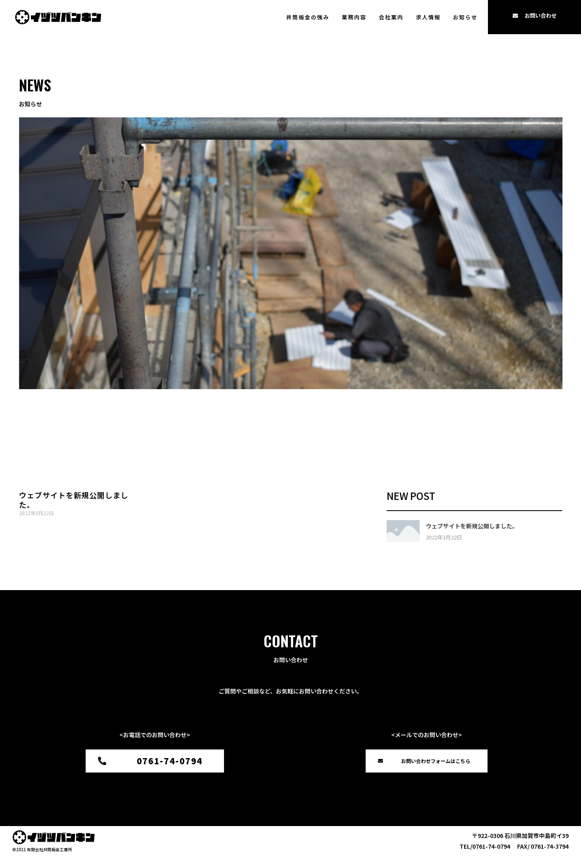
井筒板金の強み (307, 17)
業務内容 (354, 17)
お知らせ (465, 17)
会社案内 (391, 17)
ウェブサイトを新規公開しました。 (73, 500)
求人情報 (428, 17)
